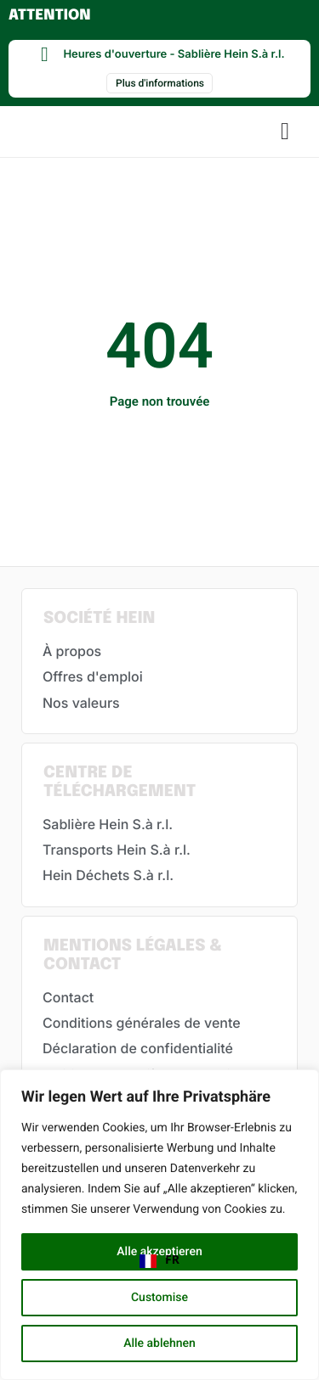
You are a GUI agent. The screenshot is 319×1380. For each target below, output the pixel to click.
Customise (159, 1297)
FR (159, 1260)
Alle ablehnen (159, 1343)
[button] (285, 132)
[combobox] (159, 1261)
